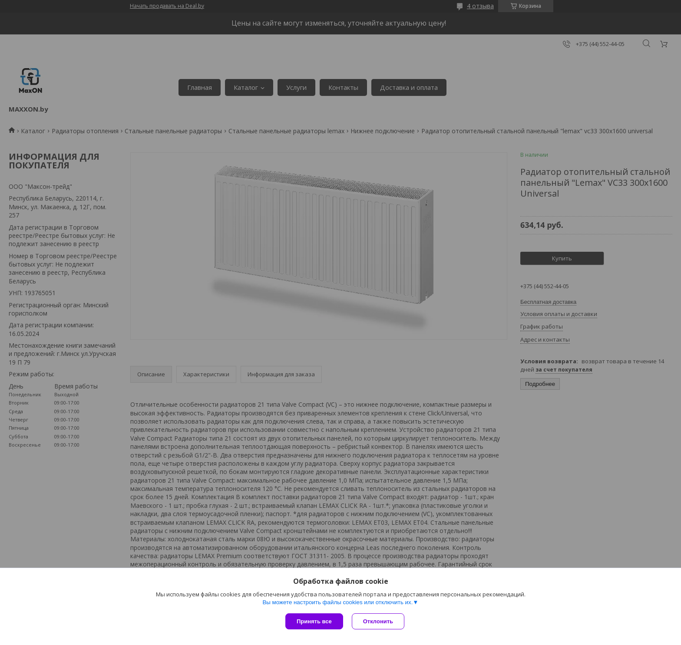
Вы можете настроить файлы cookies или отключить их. (337, 602)
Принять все (314, 621)
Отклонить (378, 621)
